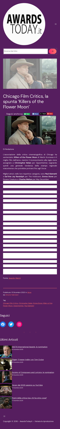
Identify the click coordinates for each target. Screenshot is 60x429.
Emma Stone (37, 303)
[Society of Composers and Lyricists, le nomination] (6, 377)
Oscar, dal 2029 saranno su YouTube (27, 385)
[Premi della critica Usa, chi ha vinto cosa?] (6, 403)
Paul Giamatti (29, 306)
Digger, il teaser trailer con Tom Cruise (28, 360)
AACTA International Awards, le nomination (29, 347)
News (29, 293)
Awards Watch (15, 278)
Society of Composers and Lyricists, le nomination (33, 372)
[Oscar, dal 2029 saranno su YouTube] (6, 390)
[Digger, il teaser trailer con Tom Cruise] (6, 364)
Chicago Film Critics (10, 303)
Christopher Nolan (25, 303)
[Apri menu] (55, 24)
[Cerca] (52, 51)
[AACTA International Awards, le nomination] (6, 352)
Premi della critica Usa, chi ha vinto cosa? (29, 398)
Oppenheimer (18, 306)
